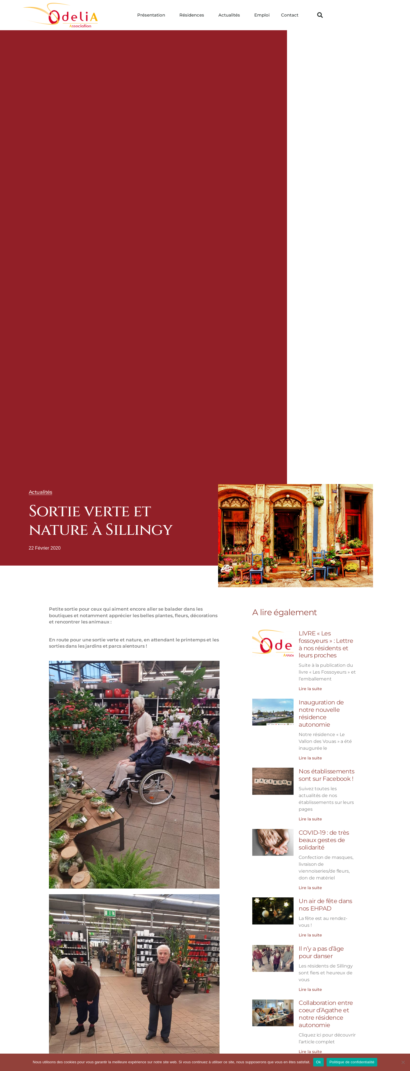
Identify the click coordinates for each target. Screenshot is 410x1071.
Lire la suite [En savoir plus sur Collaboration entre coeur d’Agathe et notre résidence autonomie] (310, 1046)
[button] (320, 15)
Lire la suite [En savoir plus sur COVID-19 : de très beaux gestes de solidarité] (310, 884)
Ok (318, 1062)
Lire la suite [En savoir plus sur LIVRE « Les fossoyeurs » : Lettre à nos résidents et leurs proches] (310, 687)
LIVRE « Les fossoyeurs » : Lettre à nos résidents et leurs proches (326, 644)
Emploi (262, 15)
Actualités (230, 15)
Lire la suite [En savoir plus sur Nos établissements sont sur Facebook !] (310, 816)
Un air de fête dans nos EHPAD (325, 901)
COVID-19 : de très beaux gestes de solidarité (324, 837)
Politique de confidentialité (351, 1062)
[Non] (403, 1062)
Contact (289, 15)
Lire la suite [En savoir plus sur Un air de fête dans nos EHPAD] (310, 931)
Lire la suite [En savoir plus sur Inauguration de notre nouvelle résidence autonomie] (310, 756)
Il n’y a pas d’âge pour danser (321, 948)
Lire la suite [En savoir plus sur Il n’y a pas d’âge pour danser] (310, 985)
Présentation (152, 15)
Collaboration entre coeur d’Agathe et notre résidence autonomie (326, 1009)
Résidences (193, 15)
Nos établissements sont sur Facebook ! (326, 773)
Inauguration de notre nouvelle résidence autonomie (321, 712)
